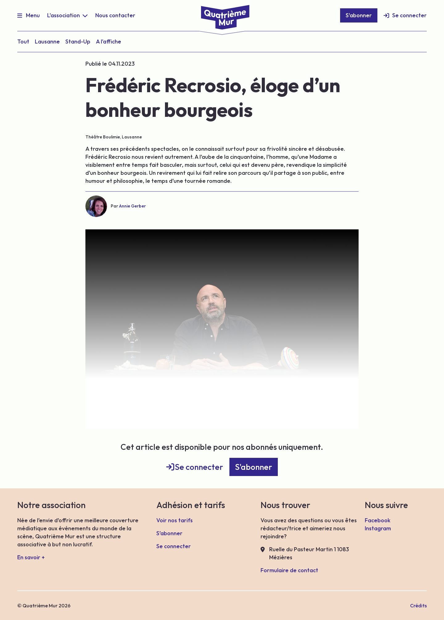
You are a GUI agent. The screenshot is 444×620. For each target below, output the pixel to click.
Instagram (378, 528)
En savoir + (31, 557)
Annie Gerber (132, 206)
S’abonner (169, 533)
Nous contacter (115, 15)
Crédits (418, 605)
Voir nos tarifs (174, 520)
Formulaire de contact (289, 570)
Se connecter (409, 15)
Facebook (377, 520)
